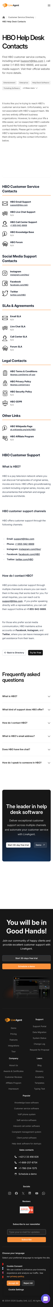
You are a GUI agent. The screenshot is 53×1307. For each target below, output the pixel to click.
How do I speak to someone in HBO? (26, 763)
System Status (39, 1038)
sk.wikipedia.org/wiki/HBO (23, 429)
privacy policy (17, 1276)
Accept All (13, 1283)
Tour (13, 1051)
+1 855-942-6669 (18, 225)
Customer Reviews (13, 1077)
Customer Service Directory (21, 17)
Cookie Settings (16, 1289)
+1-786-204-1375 (28, 1168)
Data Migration (39, 1032)
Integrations (13, 1045)
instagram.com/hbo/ (19, 274)
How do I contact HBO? (26, 723)
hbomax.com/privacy (20, 384)
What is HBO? (26, 696)
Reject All (28, 1283)
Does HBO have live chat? (26, 749)
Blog (39, 1065)
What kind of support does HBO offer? (26, 709)
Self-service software (26, 1120)
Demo (40, 845)
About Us (13, 1065)
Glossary (39, 1071)
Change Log (39, 1044)
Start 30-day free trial (18, 845)
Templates (39, 1083)
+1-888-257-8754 (28, 1162)
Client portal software (26, 1137)
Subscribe (27, 1239)
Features (14, 1040)
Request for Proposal (39, 1050)
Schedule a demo (26, 966)
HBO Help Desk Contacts (14, 21)
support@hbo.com (32, 60)
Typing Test (39, 1089)
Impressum (13, 1089)
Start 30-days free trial (26, 958)
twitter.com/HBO (18, 295)
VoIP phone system (26, 1114)
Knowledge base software (27, 1102)
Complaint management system (26, 1132)
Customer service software (26, 1108)
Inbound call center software (26, 1126)
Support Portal (39, 1026)
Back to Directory (14, 652)
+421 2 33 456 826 (29, 1156)
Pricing (13, 1034)
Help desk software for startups (26, 1143)
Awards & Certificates (13, 1071)
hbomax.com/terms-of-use (22, 374)
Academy (39, 1077)
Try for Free (35, 652)
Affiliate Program (13, 1083)
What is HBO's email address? (26, 736)
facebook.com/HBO (19, 285)
